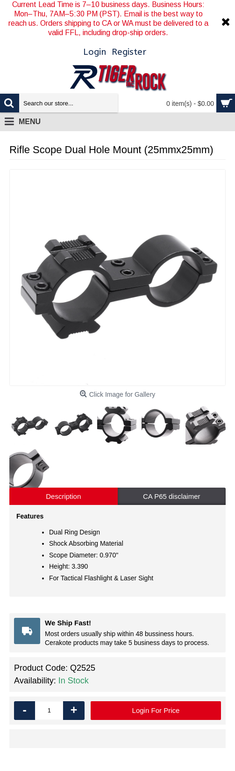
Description (63, 496)
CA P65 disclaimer (171, 496)
